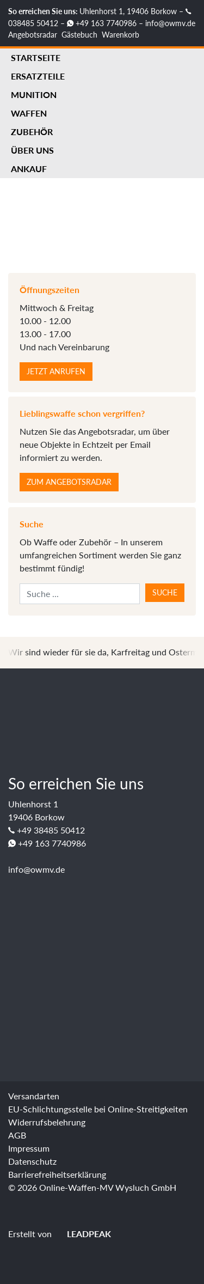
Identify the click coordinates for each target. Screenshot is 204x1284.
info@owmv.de (170, 23)
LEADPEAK (82, 1233)
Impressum (29, 1148)
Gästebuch (79, 34)
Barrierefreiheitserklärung (57, 1174)
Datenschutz (32, 1161)
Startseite (35, 57)
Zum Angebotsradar (69, 481)
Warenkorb (120, 34)
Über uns (32, 150)
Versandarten (33, 1096)
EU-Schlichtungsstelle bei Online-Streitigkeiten (98, 1109)
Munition (34, 94)
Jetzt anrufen (56, 371)
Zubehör (32, 131)
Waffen (29, 113)
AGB (17, 1135)
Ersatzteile (38, 76)
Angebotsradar (32, 34)
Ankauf (29, 168)
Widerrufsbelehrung (46, 1122)
